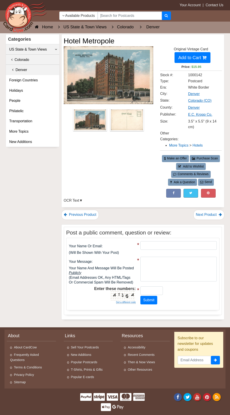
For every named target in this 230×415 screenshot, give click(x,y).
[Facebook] (178, 396)
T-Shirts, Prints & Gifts (87, 369)
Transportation (20, 121)
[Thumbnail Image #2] (127, 121)
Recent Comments (141, 355)
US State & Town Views (33, 49)
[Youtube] (197, 396)
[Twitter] (187, 396)
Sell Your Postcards (85, 347)
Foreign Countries (23, 80)
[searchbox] (129, 15)
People (14, 101)
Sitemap (20, 382)
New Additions (20, 142)
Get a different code (126, 302)
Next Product (209, 214)
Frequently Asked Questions (24, 357)
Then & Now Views (141, 362)
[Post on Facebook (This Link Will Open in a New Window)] (173, 193)
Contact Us (214, 5)
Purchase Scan (205, 158)
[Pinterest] (207, 396)
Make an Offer (175, 158)
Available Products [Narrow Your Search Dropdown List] (78, 16)
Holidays (16, 90)
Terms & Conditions (28, 367)
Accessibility (136, 347)
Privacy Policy (24, 375)
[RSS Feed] (216, 396)
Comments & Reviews (190, 174)
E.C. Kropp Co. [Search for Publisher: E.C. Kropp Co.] (200, 114)
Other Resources (140, 369)
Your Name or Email (85, 246)
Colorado (19, 60)
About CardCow (25, 347)
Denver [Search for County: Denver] (194, 107)
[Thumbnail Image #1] (90, 121)
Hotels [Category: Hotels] (197, 145)
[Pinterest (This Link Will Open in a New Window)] (208, 193)
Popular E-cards (82, 377)
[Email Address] (194, 360)
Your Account (190, 5)
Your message (80, 261)
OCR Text (71, 200)
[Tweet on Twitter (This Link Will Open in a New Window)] (191, 193)
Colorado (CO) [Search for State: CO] (200, 101)
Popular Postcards (84, 362)
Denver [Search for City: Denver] (194, 94)
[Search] (166, 15)
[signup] (215, 360)
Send (206, 182)
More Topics (19, 131)
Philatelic (16, 111)
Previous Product (80, 214)
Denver (18, 70)
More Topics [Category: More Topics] (178, 145)
